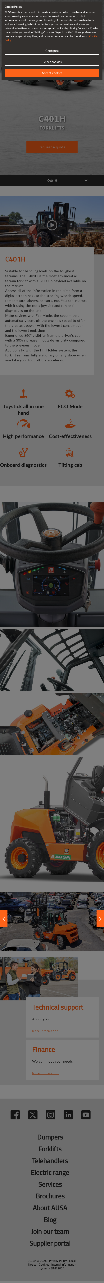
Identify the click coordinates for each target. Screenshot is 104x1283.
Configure (52, 51)
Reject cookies (52, 62)
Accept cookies (52, 73)
